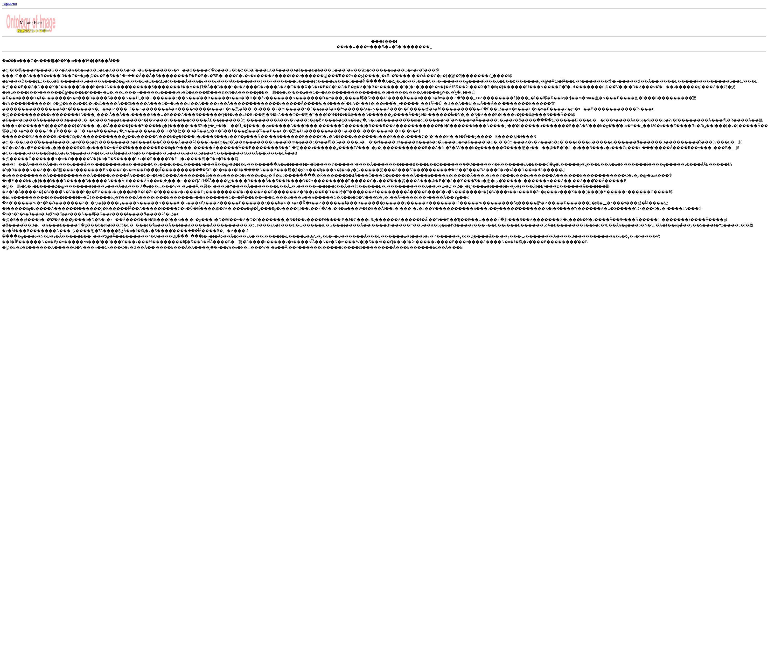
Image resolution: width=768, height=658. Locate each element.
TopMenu (9, 4)
